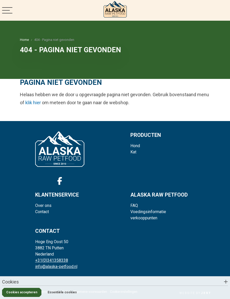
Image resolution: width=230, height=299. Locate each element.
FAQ (134, 205)
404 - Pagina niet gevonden (54, 40)
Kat (133, 152)
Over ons (43, 205)
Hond (135, 145)
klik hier (33, 102)
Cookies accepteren (21, 292)
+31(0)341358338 (51, 260)
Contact (42, 211)
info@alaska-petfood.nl (56, 266)
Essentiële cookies (62, 292)
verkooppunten (143, 217)
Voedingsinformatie (148, 211)
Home (24, 40)
